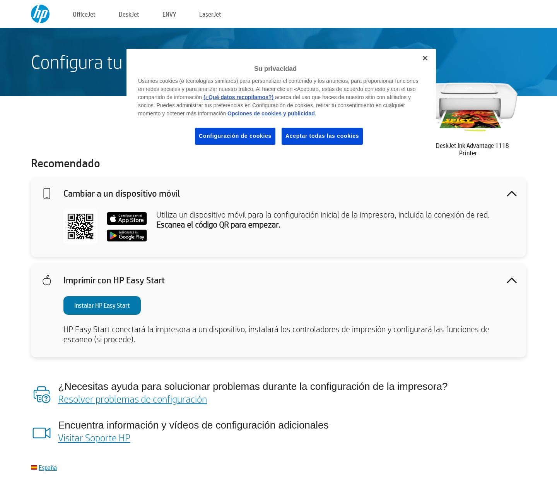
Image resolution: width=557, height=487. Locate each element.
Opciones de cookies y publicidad (271, 113)
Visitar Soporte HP (94, 437)
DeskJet (129, 14)
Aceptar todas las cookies (322, 136)
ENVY (169, 14)
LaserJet (210, 14)
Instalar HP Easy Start (102, 305)
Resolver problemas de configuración (132, 399)
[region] (281, 103)
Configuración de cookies (235, 136)
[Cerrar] (425, 58)
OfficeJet (84, 14)
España (48, 467)
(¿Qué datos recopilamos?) (238, 97)
